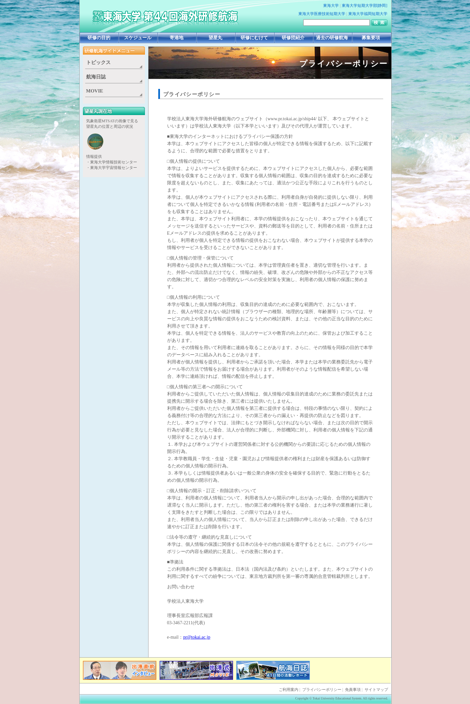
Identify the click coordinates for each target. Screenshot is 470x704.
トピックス (98, 62)
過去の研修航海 (332, 37)
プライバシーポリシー (192, 94)
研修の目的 (98, 37)
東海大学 (331, 5)
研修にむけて (254, 37)
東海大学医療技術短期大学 (321, 13)
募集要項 (371, 37)
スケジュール (137, 37)
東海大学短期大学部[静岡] (364, 5)
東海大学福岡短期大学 (367, 13)
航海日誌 (96, 76)
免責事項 (353, 689)
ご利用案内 (288, 689)
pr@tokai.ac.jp (196, 637)
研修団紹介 (293, 37)
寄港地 (176, 37)
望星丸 (215, 37)
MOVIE (94, 90)
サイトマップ (376, 689)
